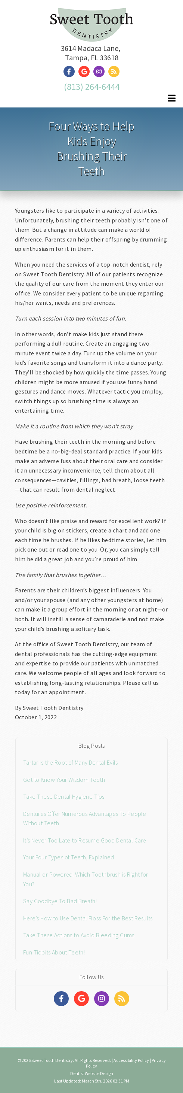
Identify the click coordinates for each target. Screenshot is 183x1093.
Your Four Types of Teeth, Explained (68, 857)
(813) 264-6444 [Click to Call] (92, 86)
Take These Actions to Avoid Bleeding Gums (78, 935)
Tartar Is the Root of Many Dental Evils (70, 762)
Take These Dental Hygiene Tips (64, 796)
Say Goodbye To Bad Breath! (60, 901)
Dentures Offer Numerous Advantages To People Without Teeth (84, 818)
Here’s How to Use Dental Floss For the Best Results (87, 918)
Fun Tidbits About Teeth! (54, 952)
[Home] (92, 32)
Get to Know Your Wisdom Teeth (64, 779)
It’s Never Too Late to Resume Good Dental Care (84, 840)
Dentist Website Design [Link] (91, 1073)
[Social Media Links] (61, 998)
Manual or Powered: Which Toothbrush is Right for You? (85, 879)
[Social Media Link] (70, 72)
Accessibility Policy (131, 1060)
